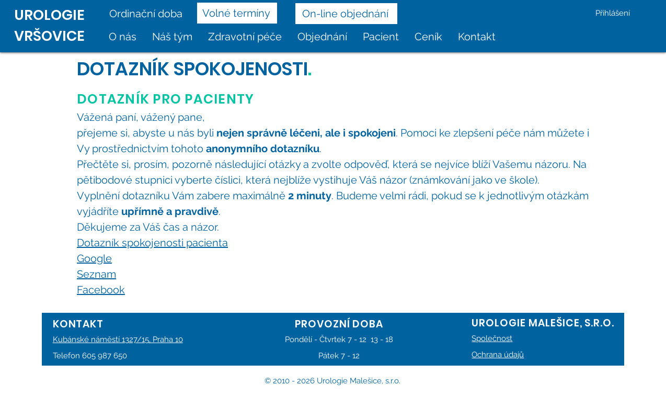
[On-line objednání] (346, 13)
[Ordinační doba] (149, 13)
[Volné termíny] (237, 13)
